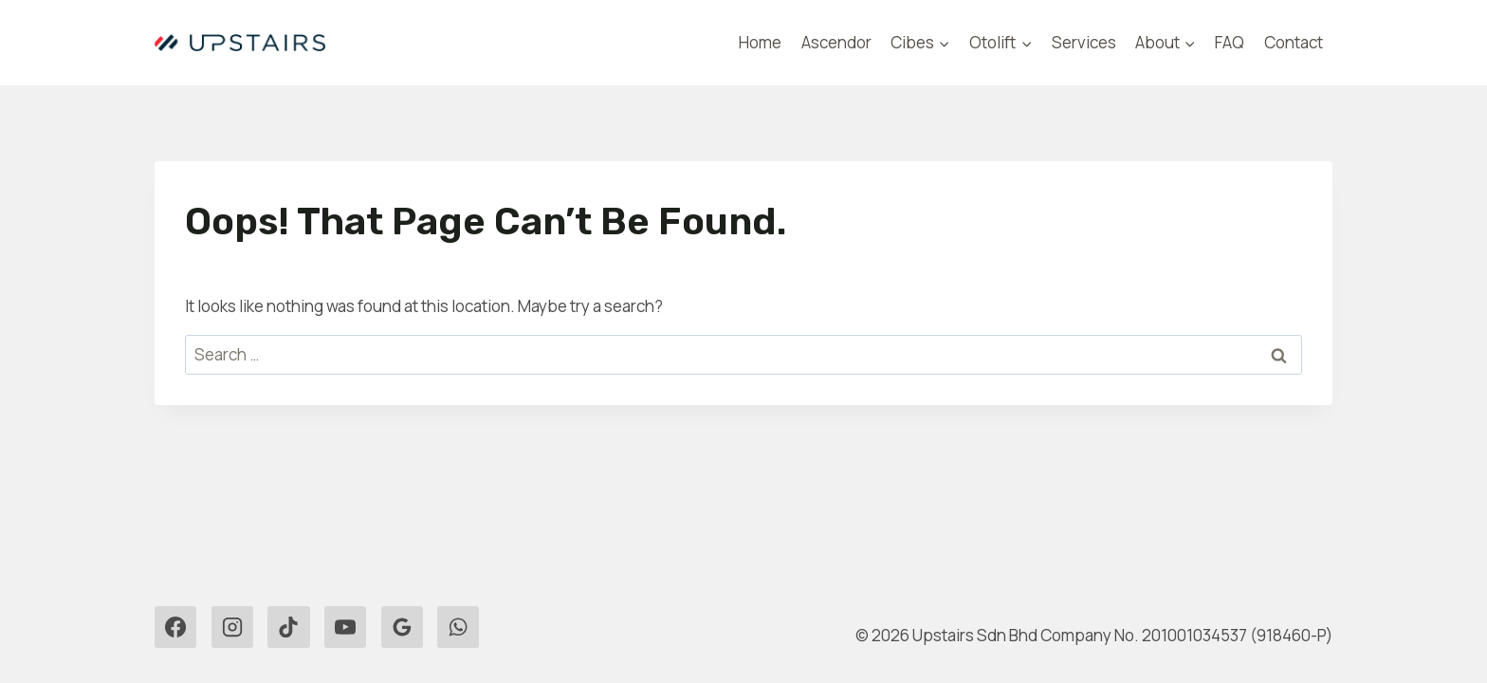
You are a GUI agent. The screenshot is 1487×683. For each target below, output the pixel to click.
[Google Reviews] (402, 627)
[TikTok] (288, 627)
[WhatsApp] (458, 627)
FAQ (1229, 42)
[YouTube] (345, 627)
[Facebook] (175, 627)
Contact (1293, 42)
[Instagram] (232, 627)
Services (1084, 42)
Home (760, 42)
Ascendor (836, 42)
